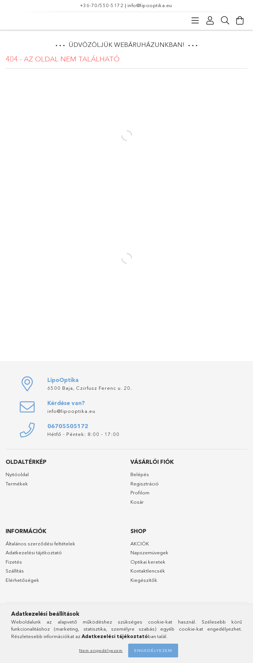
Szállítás (15, 571)
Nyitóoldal (17, 474)
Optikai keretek (147, 562)
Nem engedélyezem (101, 650)
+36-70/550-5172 (102, 5)
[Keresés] (225, 20)
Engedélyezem (153, 650)
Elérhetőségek (22, 580)
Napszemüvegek (149, 552)
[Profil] (210, 20)
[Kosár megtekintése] (240, 20)
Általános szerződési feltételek (40, 543)
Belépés (139, 474)
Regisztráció (144, 484)
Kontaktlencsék (147, 571)
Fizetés (14, 562)
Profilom (139, 492)
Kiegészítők (143, 580)
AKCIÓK (139, 543)
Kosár (137, 502)
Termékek (17, 484)
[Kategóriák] (195, 20)
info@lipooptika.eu (149, 5)
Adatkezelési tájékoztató (34, 552)
